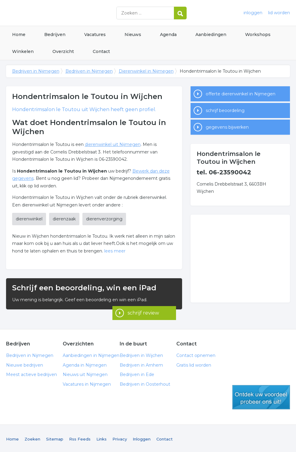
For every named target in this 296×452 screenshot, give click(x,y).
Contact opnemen (195, 354)
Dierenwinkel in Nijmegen (146, 71)
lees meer (114, 251)
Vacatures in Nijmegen (87, 382)
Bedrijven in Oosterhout (145, 382)
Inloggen (142, 437)
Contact (101, 51)
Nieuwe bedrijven (24, 363)
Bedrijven (54, 34)
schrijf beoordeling (225, 110)
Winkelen (23, 51)
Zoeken (32, 437)
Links (101, 437)
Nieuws (133, 34)
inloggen (253, 12)
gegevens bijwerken (227, 127)
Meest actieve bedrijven (31, 373)
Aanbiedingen (210, 34)
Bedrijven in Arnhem (141, 363)
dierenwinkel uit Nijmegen (113, 144)
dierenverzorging (104, 219)
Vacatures (95, 34)
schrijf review (143, 301)
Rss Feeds (80, 437)
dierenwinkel (29, 219)
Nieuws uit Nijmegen (85, 373)
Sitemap (54, 437)
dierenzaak (64, 219)
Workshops (258, 34)
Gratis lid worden (193, 363)
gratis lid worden (261, 396)
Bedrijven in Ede (137, 373)
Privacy (119, 437)
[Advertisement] (240, 258)
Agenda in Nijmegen (85, 363)
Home (18, 34)
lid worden (279, 12)
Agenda (168, 34)
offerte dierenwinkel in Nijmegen (240, 94)
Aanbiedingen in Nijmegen (91, 354)
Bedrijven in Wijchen (141, 354)
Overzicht (63, 51)
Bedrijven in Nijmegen (82, 13)
